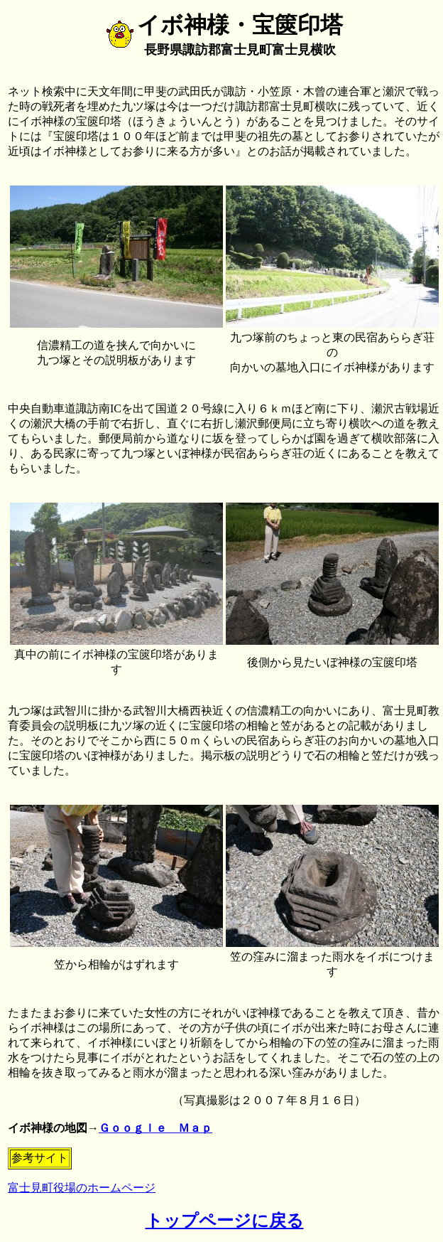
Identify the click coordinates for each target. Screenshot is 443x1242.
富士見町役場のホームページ (81, 1188)
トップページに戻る (225, 1220)
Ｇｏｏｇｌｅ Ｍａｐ (155, 1128)
